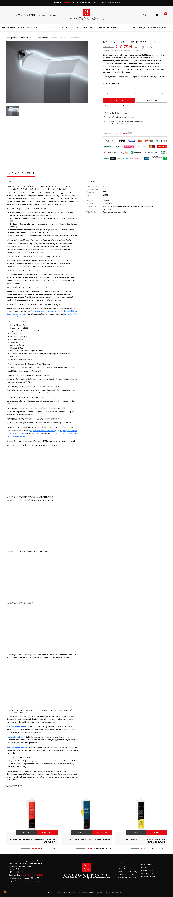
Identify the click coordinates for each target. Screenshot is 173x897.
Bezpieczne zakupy (127, 877)
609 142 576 (62, 3)
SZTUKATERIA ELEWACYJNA (135, 28)
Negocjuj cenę (151, 100)
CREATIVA (50, 28)
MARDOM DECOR (34, 28)
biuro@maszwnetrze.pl (135, 121)
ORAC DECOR (16, 28)
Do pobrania (147, 871)
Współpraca (147, 873)
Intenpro (101, 28)
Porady (144, 868)
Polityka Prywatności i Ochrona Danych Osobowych (71, 893)
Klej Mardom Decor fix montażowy (43, 311)
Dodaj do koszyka (119, 100)
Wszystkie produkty (158, 28)
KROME (89, 28)
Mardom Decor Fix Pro (16, 726)
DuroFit (114, 28)
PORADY (53, 15)
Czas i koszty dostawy (124, 868)
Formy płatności (126, 875)
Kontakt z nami (25, 15)
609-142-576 (122, 124)
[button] (145, 15)
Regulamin (146, 865)
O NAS (42, 15)
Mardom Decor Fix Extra (17, 747)
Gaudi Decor (65, 28)
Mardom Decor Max (15, 737)
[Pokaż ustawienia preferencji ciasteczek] (5, 891)
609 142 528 (38, 875)
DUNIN (79, 28)
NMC (4, 28)
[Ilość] (135, 93)
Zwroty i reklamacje (128, 872)
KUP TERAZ (47, 832)
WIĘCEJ (26, 832)
